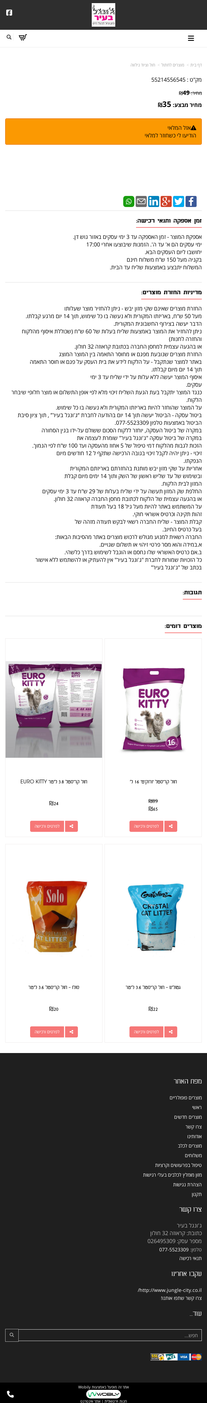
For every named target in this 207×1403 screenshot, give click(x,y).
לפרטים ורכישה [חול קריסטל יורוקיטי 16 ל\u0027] (146, 826)
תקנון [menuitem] (197, 1194)
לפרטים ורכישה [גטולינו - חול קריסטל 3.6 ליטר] (146, 1032)
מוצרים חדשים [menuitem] (188, 1117)
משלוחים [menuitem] (193, 1155)
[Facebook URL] (9, 13)
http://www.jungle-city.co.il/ (170, 1290)
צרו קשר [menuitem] (194, 1126)
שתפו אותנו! (172, 1298)
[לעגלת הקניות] (22, 37)
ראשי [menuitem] (197, 1107)
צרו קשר (194, 1298)
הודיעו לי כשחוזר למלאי (170, 135)
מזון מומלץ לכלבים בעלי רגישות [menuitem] (172, 1174)
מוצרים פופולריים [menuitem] (186, 1097)
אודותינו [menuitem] (194, 1136)
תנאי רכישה (190, 1258)
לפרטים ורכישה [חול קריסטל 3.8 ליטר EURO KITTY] (47, 826)
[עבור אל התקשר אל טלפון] (10, 1394)
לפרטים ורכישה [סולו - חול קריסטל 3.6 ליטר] (47, 1032)
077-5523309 (174, 1249)
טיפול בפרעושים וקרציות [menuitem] (178, 1165)
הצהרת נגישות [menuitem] (187, 1184)
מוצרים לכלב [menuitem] (190, 1145)
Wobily (84, 1386)
